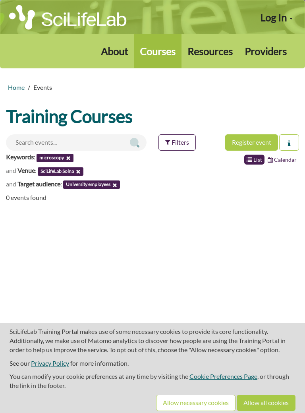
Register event (251, 142)
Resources (210, 51)
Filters (177, 142)
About (114, 51)
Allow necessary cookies (196, 402)
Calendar (282, 159)
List (254, 159)
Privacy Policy (50, 363)
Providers (266, 51)
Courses (158, 51)
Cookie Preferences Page (223, 376)
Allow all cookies (266, 402)
